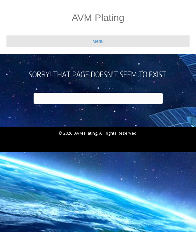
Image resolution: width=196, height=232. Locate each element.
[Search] (98, 98)
